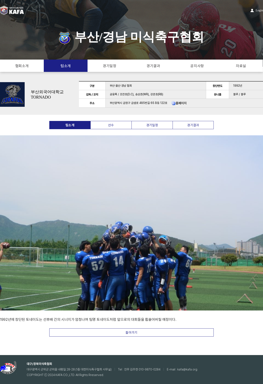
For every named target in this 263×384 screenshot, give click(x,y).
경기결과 (153, 66)
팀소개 (66, 66)
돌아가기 (131, 333)
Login (256, 10)
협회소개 (22, 66)
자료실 (241, 66)
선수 (111, 125)
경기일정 (109, 66)
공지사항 (197, 66)
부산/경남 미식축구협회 (131, 37)
